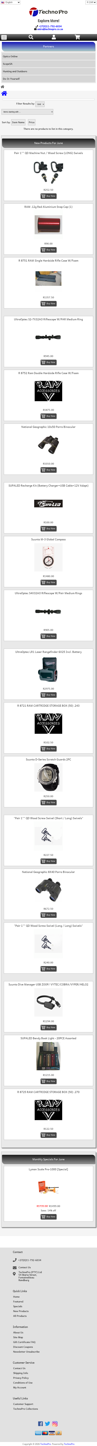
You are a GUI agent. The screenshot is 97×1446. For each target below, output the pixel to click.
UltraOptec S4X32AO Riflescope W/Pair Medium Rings (48, 593)
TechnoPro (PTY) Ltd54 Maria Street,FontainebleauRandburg (30, 1276)
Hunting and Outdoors (15, 71)
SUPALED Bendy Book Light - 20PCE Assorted (48, 1038)
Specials (17, 1306)
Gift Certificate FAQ (24, 1342)
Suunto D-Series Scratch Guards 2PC (48, 759)
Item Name (18, 122)
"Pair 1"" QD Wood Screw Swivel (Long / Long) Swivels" (48, 925)
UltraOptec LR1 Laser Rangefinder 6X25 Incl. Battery (48, 651)
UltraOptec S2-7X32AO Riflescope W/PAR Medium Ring (48, 319)
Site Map (18, 1337)
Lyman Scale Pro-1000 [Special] (48, 1169)
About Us (18, 1332)
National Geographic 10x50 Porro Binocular (48, 426)
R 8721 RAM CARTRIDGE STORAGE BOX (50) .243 (48, 705)
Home (16, 1297)
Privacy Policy (21, 1378)
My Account (19, 1387)
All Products (20, 1316)
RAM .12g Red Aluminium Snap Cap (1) (48, 206)
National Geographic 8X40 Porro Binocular (48, 872)
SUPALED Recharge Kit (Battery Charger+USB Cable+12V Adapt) (48, 485)
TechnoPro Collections (25, 1409)
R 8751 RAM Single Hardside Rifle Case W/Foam (48, 260)
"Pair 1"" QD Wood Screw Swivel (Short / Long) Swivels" (48, 818)
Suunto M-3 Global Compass (48, 539)
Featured (18, 1301)
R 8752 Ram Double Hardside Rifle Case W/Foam (48, 373)
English (7, 2)
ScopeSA (7, 64)
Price (32, 122)
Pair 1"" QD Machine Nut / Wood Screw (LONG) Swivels (48, 153)
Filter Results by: (25, 103)
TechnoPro (45, 1444)
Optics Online (10, 56)
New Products (21, 1311)
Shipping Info (20, 1373)
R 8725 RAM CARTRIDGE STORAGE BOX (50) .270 (48, 1092)
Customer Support (23, 1404)
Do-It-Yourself (11, 79)
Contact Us (25, 1267)
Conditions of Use (23, 1382)
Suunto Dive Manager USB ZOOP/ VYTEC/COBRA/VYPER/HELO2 (48, 984)
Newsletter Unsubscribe (26, 1352)
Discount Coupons (23, 1347)
